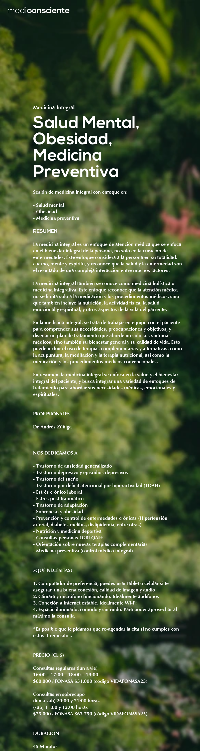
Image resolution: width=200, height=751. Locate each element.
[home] (38, 11)
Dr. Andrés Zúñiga (52, 427)
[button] (188, 10)
